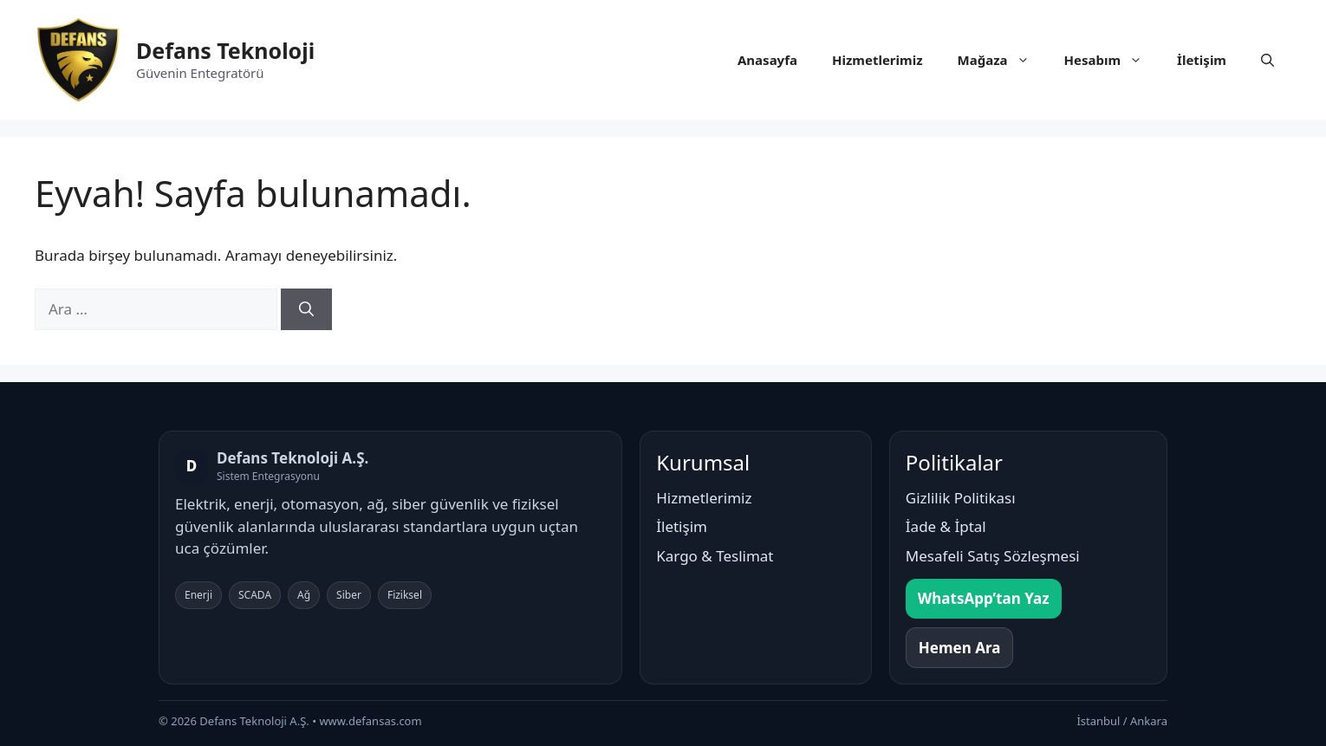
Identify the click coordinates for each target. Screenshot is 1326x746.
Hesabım (1112, 60)
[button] (1267, 59)
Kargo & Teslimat (714, 556)
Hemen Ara (960, 648)
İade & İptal (946, 526)
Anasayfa (767, 59)
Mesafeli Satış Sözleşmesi (993, 556)
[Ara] (306, 309)
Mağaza (1002, 60)
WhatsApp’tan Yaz (984, 598)
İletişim (1201, 59)
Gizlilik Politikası (961, 498)
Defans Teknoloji (225, 50)
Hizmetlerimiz (877, 59)
